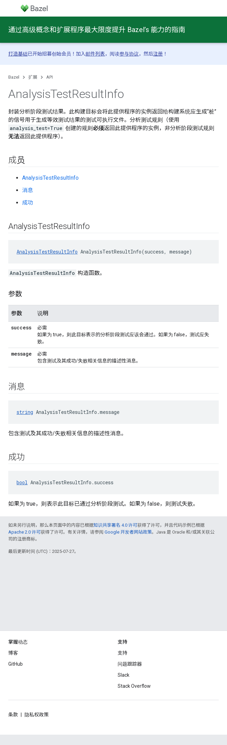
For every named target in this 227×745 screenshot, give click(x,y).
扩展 (32, 77)
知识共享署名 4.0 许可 (115, 525)
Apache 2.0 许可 (24, 532)
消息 (27, 190)
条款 (13, 714)
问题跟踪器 (130, 664)
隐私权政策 (36, 714)
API (49, 77)
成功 (27, 202)
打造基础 (18, 54)
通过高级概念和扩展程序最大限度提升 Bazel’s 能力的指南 (96, 30)
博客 (13, 653)
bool (22, 482)
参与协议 (129, 54)
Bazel (13, 77)
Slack (123, 675)
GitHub (15, 664)
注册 (158, 54)
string (25, 412)
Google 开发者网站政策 (128, 532)
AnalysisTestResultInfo (50, 178)
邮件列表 (95, 54)
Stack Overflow (134, 686)
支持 (122, 653)
